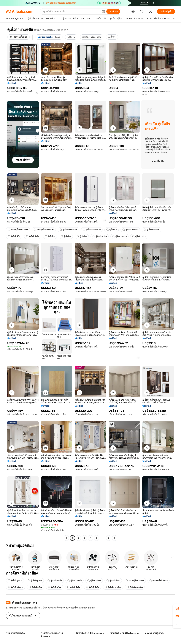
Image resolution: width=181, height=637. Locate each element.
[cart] (142, 12)
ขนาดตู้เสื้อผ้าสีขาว (135, 580)
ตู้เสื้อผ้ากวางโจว (113, 587)
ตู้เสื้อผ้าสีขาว (94, 580)
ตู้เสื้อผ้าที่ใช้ (14, 236)
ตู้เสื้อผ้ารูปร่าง (139, 236)
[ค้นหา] (113, 11)
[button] (103, 11)
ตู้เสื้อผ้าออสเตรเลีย (68, 230)
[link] (177, 608)
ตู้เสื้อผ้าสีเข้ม (32, 236)
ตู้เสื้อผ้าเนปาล (99, 236)
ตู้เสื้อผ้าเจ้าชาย (15, 587)
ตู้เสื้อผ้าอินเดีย (55, 580)
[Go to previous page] (66, 538)
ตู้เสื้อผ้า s (111, 230)
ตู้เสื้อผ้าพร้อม (35, 587)
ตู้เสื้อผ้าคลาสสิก (130, 230)
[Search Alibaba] (71, 11)
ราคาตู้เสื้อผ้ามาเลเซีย (18, 230)
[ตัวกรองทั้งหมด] (18, 37)
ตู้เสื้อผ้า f (66, 236)
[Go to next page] (114, 538)
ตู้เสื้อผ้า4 (50, 236)
